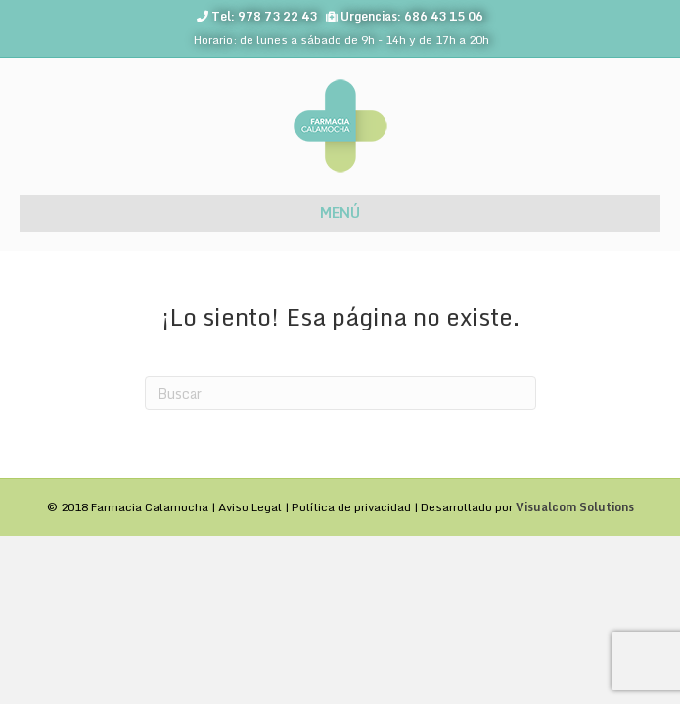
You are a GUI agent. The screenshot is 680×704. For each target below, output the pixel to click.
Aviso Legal (250, 507)
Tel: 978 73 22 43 (264, 16)
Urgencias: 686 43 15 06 (411, 16)
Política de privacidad (351, 507)
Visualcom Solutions (575, 507)
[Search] (340, 393)
